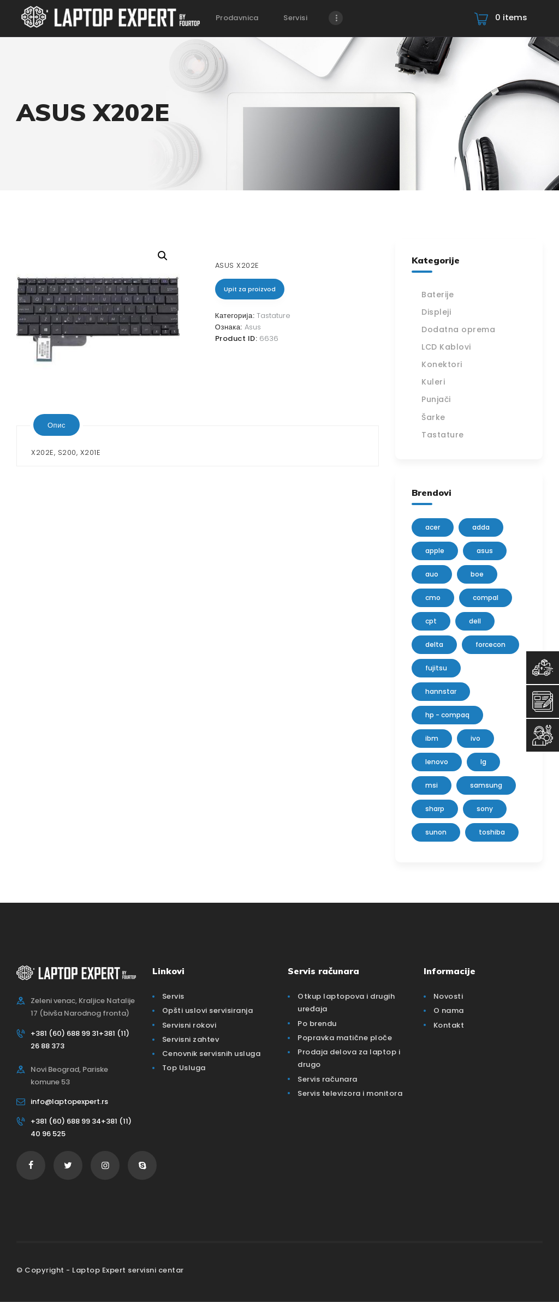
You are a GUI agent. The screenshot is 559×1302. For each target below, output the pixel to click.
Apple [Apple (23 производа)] (434, 550)
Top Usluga (184, 1068)
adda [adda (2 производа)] (481, 527)
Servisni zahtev (190, 1039)
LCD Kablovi (446, 346)
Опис (56, 425)
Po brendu (317, 1023)
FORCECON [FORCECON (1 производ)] (490, 644)
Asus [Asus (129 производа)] (485, 550)
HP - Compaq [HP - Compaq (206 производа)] (447, 714)
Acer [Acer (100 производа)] (432, 527)
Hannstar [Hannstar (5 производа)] (440, 691)
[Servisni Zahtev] (542, 701)
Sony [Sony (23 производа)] (485, 808)
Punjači (436, 399)
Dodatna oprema (458, 329)
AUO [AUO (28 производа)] (431, 574)
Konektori (441, 364)
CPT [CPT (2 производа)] (431, 621)
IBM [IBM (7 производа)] (431, 738)
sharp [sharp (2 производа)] (434, 808)
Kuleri (433, 381)
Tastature (273, 315)
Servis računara (328, 1079)
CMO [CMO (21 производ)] (433, 597)
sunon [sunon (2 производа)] (436, 832)
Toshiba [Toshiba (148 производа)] (492, 832)
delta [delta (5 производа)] (434, 644)
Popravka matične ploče (345, 1038)
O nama (448, 1010)
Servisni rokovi (189, 1025)
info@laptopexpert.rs (69, 1101)
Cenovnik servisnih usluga (211, 1053)
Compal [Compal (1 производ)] (485, 597)
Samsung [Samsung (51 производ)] (486, 785)
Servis (173, 996)
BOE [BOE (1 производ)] (477, 574)
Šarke (433, 417)
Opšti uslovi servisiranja (207, 1010)
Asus (253, 327)
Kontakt (449, 1025)
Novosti (448, 996)
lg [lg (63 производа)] (483, 761)
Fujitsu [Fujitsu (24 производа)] (436, 668)
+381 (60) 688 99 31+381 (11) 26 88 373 (80, 1039)
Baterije (437, 294)
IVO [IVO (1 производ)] (475, 738)
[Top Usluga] (542, 667)
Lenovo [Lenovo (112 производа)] (436, 761)
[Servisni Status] (542, 735)
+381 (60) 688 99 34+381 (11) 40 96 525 (81, 1127)
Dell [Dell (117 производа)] (475, 621)
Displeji (436, 312)
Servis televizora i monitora (350, 1093)
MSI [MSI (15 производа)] (431, 785)
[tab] (56, 425)
